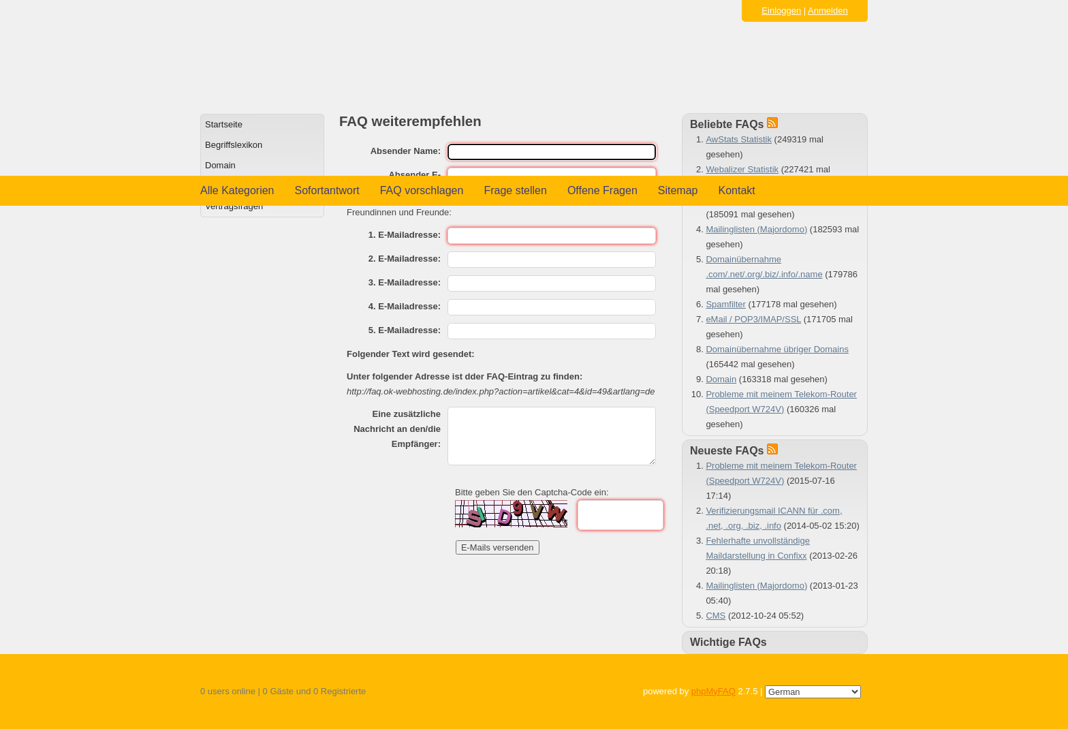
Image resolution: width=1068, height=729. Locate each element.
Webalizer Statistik (742, 169)
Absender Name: (406, 151)
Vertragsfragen (234, 206)
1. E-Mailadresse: (404, 235)
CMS (715, 615)
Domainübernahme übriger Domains (777, 349)
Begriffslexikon (233, 145)
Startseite (223, 124)
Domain (220, 165)
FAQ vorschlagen (422, 190)
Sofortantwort (327, 190)
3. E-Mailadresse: (404, 282)
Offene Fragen (602, 190)
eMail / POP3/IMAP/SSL (753, 319)
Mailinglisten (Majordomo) (756, 229)
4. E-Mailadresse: (404, 306)
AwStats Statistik (739, 139)
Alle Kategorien (237, 190)
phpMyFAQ (713, 691)
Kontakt (737, 190)
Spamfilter (726, 304)
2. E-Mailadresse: (404, 258)
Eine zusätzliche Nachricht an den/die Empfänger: (397, 429)
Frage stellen (515, 190)
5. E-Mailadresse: (404, 330)
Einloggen (781, 10)
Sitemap (678, 190)
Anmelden (828, 10)
